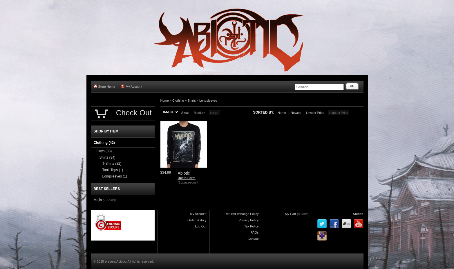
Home (164, 100)
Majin (98, 200)
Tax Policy (251, 226)
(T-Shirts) (109, 200)
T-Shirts (112, 164)
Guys (104, 151)
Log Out (200, 226)
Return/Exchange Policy (241, 214)
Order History (196, 220)
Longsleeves (208, 100)
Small (185, 112)
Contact (253, 239)
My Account (131, 86)
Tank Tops (112, 170)
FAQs (255, 232)
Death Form (187, 178)
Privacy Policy (248, 220)
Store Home (104, 86)
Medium (199, 112)
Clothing (178, 100)
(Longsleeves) (188, 182)
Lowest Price (315, 112)
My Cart (290, 214)
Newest (296, 112)
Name (282, 112)
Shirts (192, 100)
